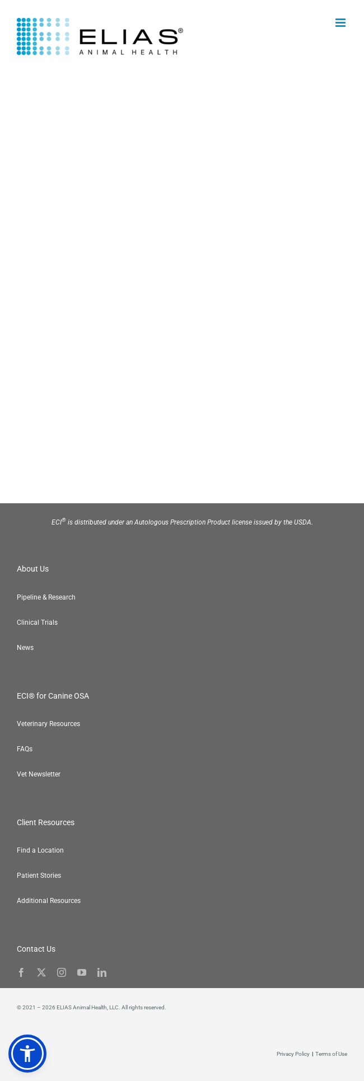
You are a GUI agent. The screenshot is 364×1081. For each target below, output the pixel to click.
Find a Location (40, 850)
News (25, 648)
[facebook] (21, 972)
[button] (27, 1053)
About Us (33, 568)
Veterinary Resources (48, 724)
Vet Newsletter (38, 774)
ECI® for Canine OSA (53, 695)
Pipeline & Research (46, 597)
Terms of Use (331, 1054)
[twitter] (41, 972)
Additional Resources (49, 901)
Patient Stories (39, 875)
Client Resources (45, 822)
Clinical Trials (37, 622)
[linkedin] (101, 972)
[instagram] (61, 972)
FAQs (24, 749)
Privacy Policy (293, 1054)
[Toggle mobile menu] (341, 23)
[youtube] (81, 972)
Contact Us (36, 948)
